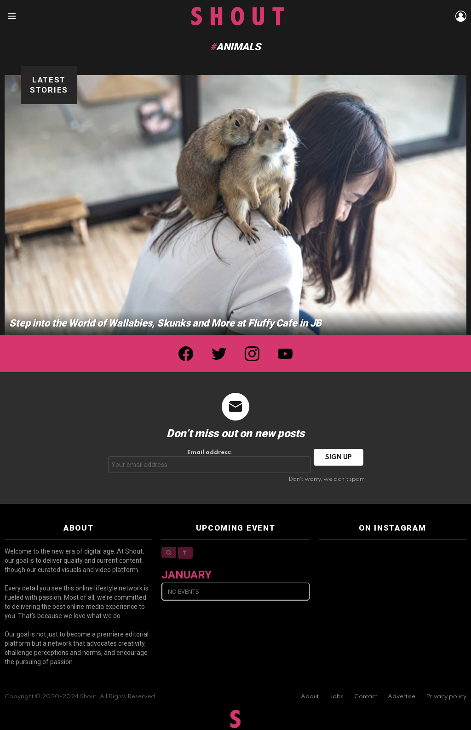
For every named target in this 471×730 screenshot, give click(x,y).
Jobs (336, 697)
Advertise (401, 697)
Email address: (209, 461)
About (310, 697)
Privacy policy (446, 697)
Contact (365, 697)
